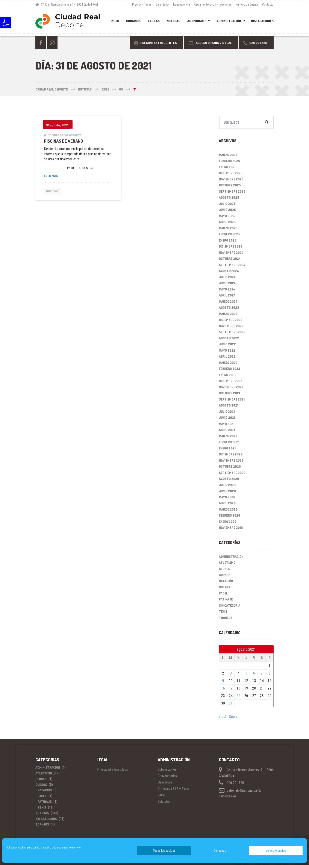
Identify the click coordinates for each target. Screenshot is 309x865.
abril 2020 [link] (227, 503)
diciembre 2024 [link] (230, 246)
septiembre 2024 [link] (232, 265)
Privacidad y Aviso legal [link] (112, 769)
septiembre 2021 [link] (232, 399)
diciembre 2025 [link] (230, 173)
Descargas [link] (165, 782)
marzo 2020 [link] (228, 509)
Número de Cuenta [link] (247, 4)
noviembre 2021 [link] (231, 387)
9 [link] (223, 680)
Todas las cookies (164, 851)
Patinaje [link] (226, 599)
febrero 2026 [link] (229, 161)
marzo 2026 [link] (228, 155)
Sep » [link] (233, 716)
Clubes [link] (224, 569)
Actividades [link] (196, 21)
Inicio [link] (115, 21)
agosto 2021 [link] (228, 405)
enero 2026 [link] (227, 167)
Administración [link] (229, 21)
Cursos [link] (224, 575)
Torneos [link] (225, 618)
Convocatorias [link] (167, 776)
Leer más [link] (67, 176)
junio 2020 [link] (227, 491)
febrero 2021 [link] (229, 442)
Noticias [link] (173, 21)
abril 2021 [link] (227, 430)
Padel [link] (223, 593)
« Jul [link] (222, 716)
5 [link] (246, 673)
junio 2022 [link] (227, 344)
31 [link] (231, 703)
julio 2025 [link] (227, 204)
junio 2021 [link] (227, 418)
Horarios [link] (133, 21)
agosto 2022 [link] (229, 338)
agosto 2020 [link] (229, 479)
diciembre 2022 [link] (230, 320)
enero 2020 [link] (227, 522)
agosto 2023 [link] (229, 307)
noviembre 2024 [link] (231, 253)
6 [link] (254, 673)
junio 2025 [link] (227, 210)
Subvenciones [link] (167, 769)
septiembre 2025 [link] (232, 191)
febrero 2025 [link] (229, 234)
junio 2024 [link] (227, 283)
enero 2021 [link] (227, 448)
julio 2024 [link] (227, 277)
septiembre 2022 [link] (232, 332)
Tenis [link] (223, 611)
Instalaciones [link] (262, 21)
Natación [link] (226, 581)
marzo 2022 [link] (228, 363)
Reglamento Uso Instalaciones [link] (213, 4)
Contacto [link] (268, 4)
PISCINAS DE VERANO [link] (63, 141)
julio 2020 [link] (227, 485)
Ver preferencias (276, 851)
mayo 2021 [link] (226, 424)
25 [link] (238, 695)
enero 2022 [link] (227, 375)
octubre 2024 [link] (230, 259)
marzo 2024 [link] (228, 301)
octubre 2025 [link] (230, 185)
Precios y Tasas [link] (141, 4)
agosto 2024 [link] (229, 271)
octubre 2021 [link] (229, 393)
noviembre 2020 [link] (231, 460)
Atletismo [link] (227, 563)
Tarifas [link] (154, 21)
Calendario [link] (162, 4)
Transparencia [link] (181, 4)
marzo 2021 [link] (228, 436)
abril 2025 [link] (227, 222)
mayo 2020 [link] (227, 497)
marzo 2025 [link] (228, 228)
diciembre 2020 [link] (230, 454)
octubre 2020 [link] (230, 466)
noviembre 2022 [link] (231, 326)
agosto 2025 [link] (229, 197)
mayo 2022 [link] (227, 350)
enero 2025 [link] (227, 240)
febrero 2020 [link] (229, 515)
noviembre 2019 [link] (231, 528)
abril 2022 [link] (227, 356)
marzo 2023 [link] (228, 314)
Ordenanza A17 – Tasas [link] (173, 789)
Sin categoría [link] (229, 605)
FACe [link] (161, 795)
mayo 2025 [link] (227, 216)
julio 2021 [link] (227, 412)
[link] (5, 22)
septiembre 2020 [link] (232, 473)
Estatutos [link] (164, 802)
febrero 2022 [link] (229, 369)
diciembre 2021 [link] (230, 381)
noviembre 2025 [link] (231, 179)
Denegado (220, 851)
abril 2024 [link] (227, 295)
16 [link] (223, 688)
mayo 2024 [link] (227, 289)
